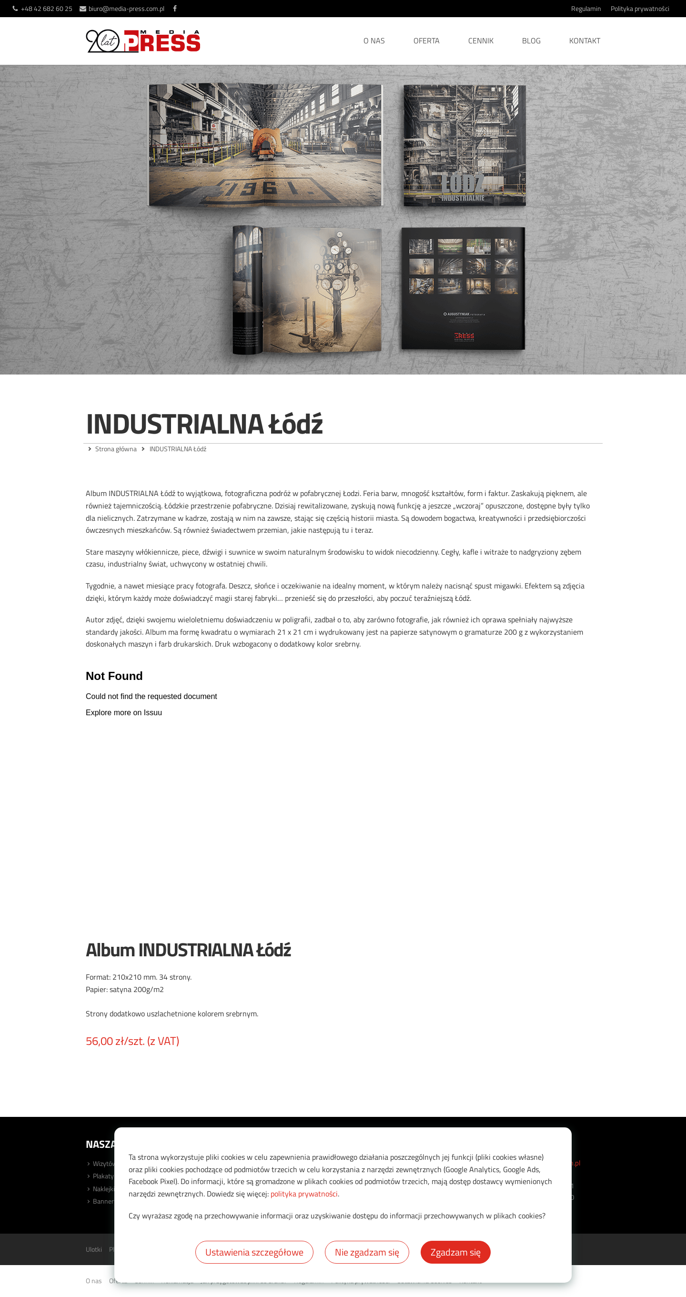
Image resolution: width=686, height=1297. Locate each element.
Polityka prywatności (640, 8)
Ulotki (94, 1249)
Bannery (105, 1201)
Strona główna (116, 449)
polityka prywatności (304, 1193)
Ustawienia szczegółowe (254, 1252)
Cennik (481, 40)
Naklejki (104, 1189)
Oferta (427, 40)
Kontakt (584, 40)
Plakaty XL (107, 1176)
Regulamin (586, 8)
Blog (531, 40)
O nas (374, 40)
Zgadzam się (456, 1252)
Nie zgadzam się (367, 1252)
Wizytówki (107, 1163)
